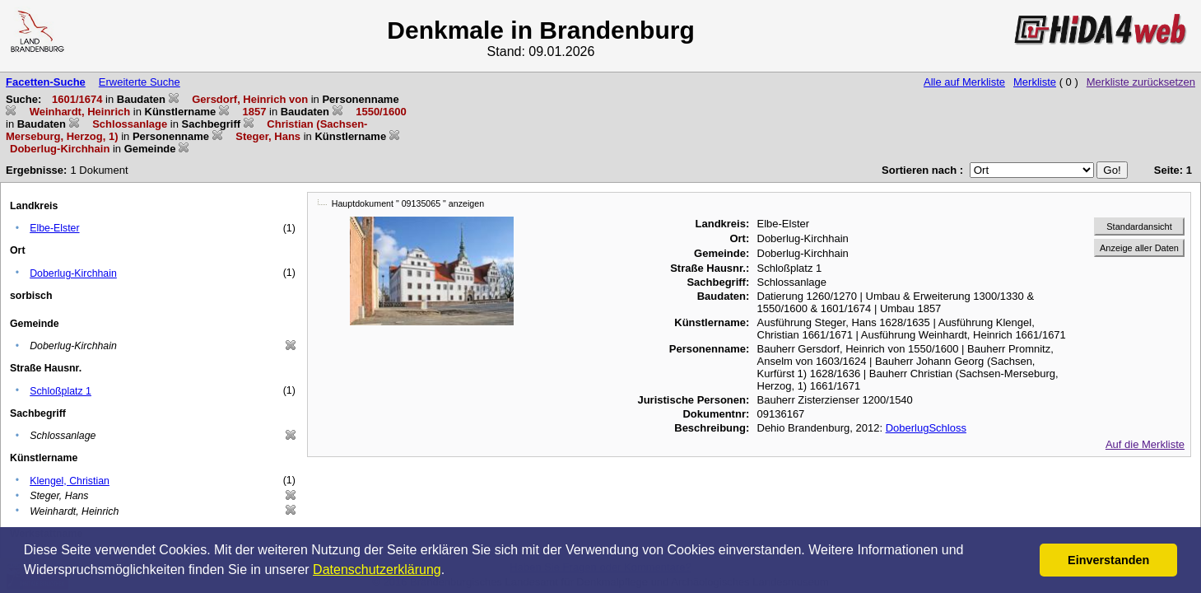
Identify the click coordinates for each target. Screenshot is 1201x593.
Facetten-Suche (46, 82)
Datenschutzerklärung (377, 570)
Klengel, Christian (69, 481)
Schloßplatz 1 (60, 391)
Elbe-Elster (54, 228)
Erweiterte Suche (139, 82)
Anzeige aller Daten (1139, 248)
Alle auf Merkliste (964, 82)
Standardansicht (1139, 226)
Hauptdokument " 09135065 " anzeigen (408, 203)
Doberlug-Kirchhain (73, 273)
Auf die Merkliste (1145, 444)
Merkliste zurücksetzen (1141, 82)
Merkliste (1034, 82)
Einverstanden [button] (1108, 560)
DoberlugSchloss (926, 428)
